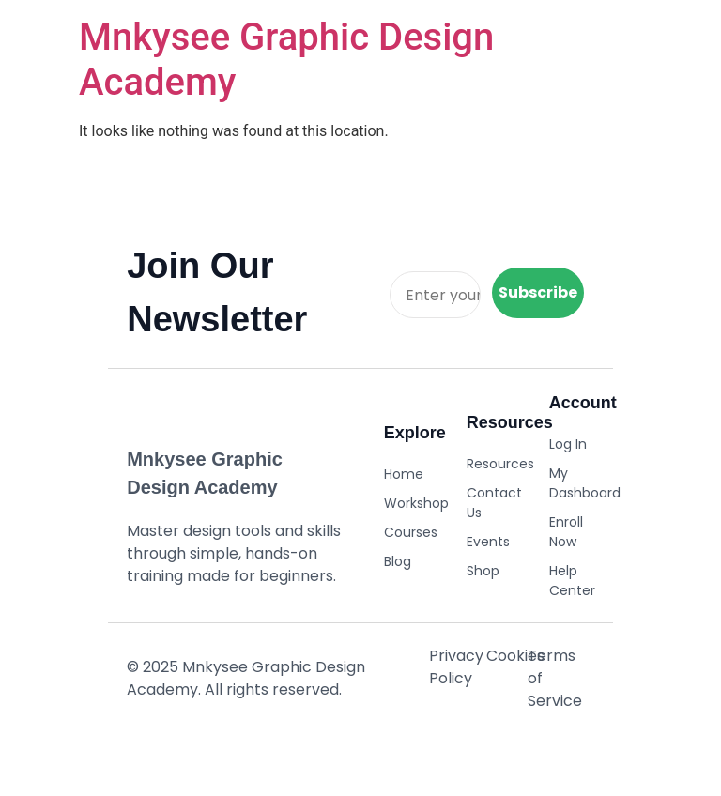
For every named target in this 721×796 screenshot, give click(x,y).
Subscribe (538, 292)
